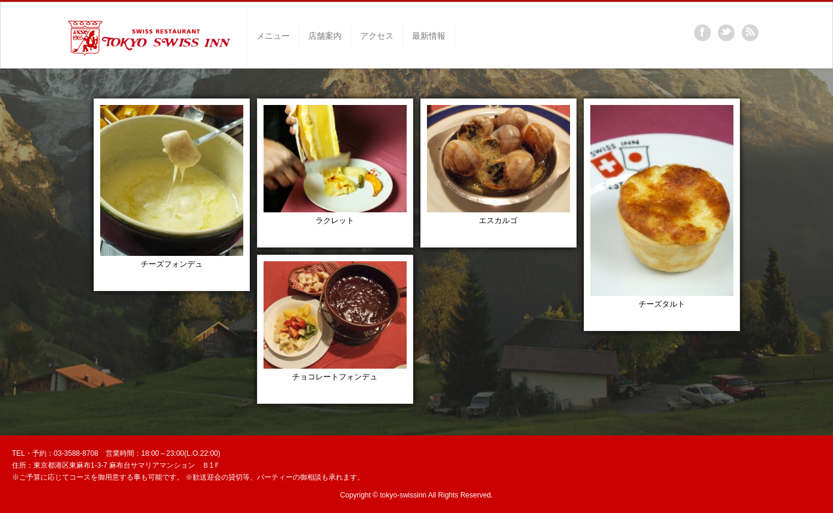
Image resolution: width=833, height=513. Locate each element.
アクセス (377, 36)
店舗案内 (325, 36)
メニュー (273, 36)
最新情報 (428, 36)
